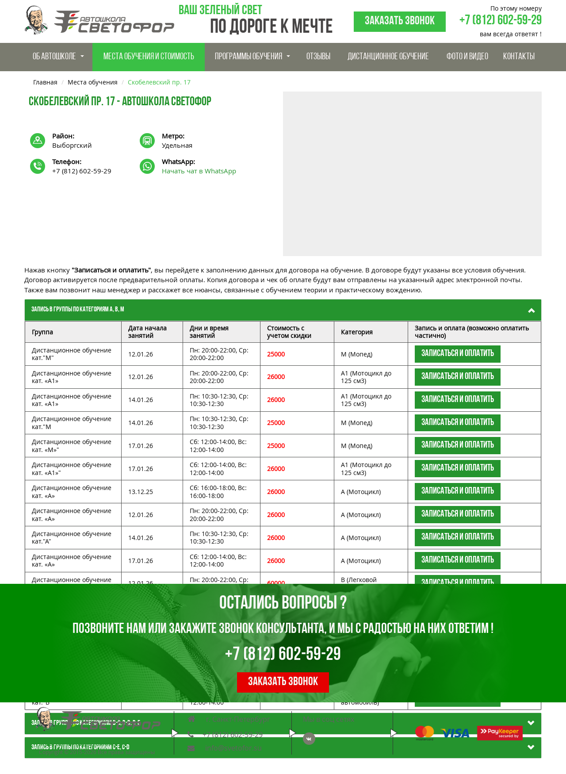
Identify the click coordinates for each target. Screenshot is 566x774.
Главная (45, 82)
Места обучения (93, 82)
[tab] (283, 310)
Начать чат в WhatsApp (199, 170)
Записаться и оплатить (457, 353)
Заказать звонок (400, 21)
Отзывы (318, 56)
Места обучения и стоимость (148, 56)
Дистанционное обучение (388, 56)
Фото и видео (467, 56)
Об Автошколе (58, 56)
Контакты (519, 56)
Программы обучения (252, 56)
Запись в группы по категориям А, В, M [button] (77, 309)
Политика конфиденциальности (81, 744)
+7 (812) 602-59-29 (500, 21)
